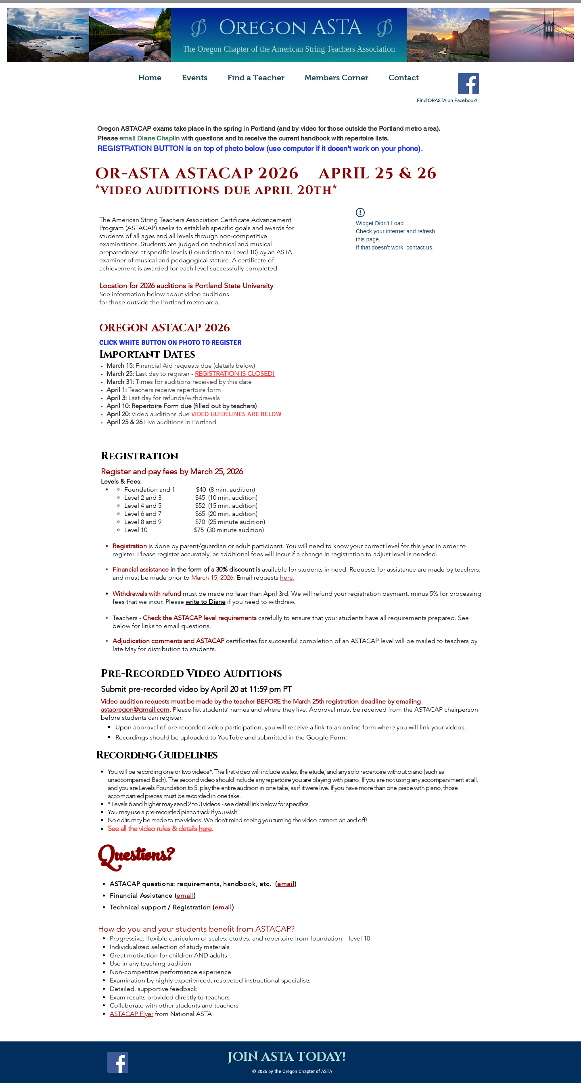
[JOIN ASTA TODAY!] (286, 1057)
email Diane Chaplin (149, 138)
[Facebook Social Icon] (468, 83)
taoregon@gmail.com (138, 709)
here (205, 828)
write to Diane (206, 601)
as (104, 709)
